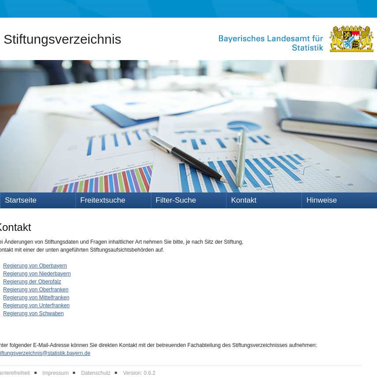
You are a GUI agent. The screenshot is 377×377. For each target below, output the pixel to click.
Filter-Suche (176, 200)
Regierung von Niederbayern (37, 274)
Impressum (55, 373)
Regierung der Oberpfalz (32, 282)
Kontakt (243, 200)
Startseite (21, 200)
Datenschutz (96, 373)
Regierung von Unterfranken (36, 305)
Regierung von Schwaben (33, 313)
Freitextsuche (102, 200)
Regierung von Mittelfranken (36, 297)
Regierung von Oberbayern (35, 266)
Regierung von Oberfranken (35, 290)
